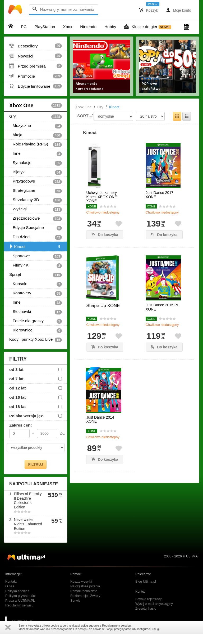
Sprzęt (35, 274)
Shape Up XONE (103, 305)
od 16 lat (17, 397)
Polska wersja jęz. (26, 416)
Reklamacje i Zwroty (85, 596)
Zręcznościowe (35, 218)
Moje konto (178, 10)
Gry (35, 116)
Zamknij (8, 627)
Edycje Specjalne (35, 227)
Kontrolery (35, 293)
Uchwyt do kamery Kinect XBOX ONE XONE (101, 197)
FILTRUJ (35, 464)
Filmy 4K (35, 265)
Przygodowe (35, 181)
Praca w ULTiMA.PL (20, 600)
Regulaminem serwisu (116, 625)
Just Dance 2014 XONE (100, 419)
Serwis (75, 600)
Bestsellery (35, 45)
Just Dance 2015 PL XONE (162, 307)
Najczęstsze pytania (85, 586)
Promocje (35, 76)
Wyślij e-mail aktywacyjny (154, 604)
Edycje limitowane (35, 86)
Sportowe (35, 256)
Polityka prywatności (20, 596)
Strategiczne (35, 190)
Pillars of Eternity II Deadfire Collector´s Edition (27, 500)
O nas (9, 586)
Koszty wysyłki (81, 581)
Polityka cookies (17, 591)
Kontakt (11, 581)
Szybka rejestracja (149, 599)
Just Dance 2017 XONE (159, 195)
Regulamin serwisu (19, 605)
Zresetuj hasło (145, 608)
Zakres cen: (20, 425)
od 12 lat (17, 388)
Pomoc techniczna (84, 591)
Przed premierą (35, 66)
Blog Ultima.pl (145, 581)
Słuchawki (35, 311)
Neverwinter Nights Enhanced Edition (28, 524)
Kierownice (35, 330)
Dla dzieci (35, 237)
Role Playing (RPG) (35, 144)
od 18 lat (17, 406)
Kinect (35, 246)
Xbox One (35, 105)
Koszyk (148, 10)
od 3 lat (16, 369)
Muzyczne (35, 125)
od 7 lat (16, 378)
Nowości (35, 56)
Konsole (35, 284)
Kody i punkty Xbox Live (35, 339)
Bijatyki (35, 172)
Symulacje (35, 163)
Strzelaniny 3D (35, 200)
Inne (35, 153)
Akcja (35, 135)
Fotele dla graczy (35, 321)
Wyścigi (35, 209)
